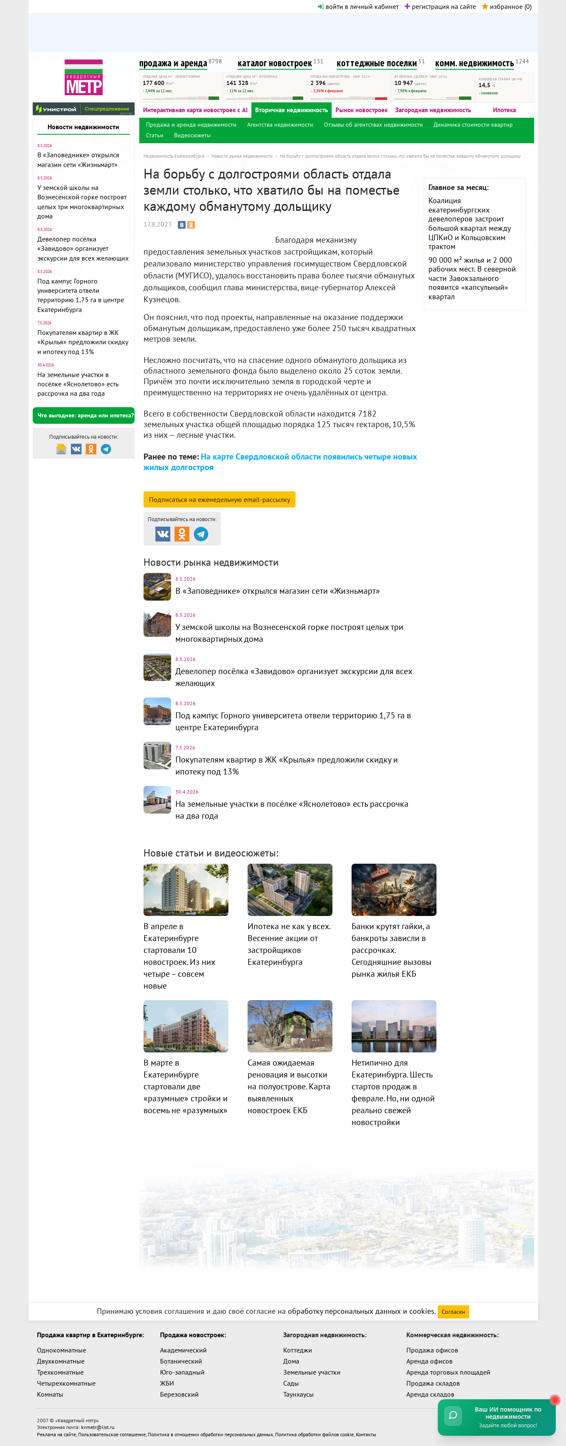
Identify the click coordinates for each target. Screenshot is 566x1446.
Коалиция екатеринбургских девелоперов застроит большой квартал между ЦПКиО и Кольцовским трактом (469, 223)
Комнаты (50, 1394)
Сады (291, 1383)
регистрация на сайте (440, 6)
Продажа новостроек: (193, 1334)
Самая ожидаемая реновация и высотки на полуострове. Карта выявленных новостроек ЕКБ (289, 1086)
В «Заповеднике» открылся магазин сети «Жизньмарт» (277, 590)
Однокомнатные (61, 1350)
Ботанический (181, 1361)
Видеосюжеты (192, 135)
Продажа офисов (432, 1350)
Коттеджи (297, 1350)
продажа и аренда (173, 63)
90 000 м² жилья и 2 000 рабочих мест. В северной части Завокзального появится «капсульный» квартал (472, 278)
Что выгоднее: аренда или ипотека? (86, 415)
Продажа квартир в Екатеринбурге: (90, 1334)
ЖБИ (167, 1383)
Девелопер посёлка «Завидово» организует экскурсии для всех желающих (83, 248)
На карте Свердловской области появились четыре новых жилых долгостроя (280, 462)
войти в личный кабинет (358, 6)
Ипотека (504, 110)
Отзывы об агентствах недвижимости (373, 124)
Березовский (179, 1394)
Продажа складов (433, 1383)
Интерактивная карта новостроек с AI (195, 110)
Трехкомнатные (60, 1372)
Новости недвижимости (83, 126)
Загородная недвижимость (433, 110)
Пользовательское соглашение (112, 1434)
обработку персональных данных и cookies (361, 1311)
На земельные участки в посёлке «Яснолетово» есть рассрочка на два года (77, 384)
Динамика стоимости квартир (473, 124)
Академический (183, 1350)
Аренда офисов (429, 1361)
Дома (291, 1361)
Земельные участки (312, 1372)
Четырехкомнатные (66, 1383)
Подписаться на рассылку (219, 499)
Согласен (453, 1312)
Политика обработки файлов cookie (314, 1434)
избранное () (507, 6)
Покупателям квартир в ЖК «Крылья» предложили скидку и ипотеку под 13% (82, 342)
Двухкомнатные (60, 1361)
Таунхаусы (298, 1394)
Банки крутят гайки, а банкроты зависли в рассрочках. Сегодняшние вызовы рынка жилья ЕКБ (391, 950)
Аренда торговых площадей (448, 1372)
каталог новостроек (275, 63)
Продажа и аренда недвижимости (191, 124)
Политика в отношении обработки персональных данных (210, 1434)
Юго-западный (182, 1372)
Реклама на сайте (56, 1434)
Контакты (366, 1434)
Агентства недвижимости (280, 124)
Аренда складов (430, 1394)
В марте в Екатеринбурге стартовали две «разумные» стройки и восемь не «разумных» (186, 1086)
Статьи (154, 135)
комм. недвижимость (474, 63)
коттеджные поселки (377, 63)
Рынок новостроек (361, 110)
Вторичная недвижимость (291, 110)
